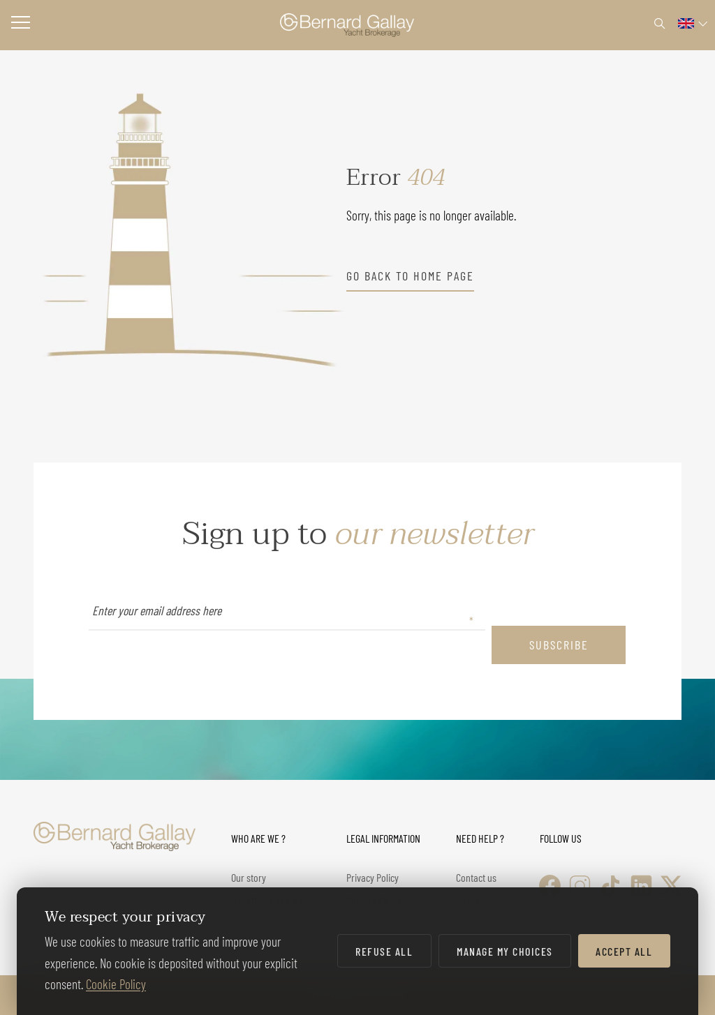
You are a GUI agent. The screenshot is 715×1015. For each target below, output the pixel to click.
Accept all (624, 951)
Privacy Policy (372, 877)
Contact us (476, 877)
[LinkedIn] (641, 885)
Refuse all (384, 951)
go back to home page (410, 275)
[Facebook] (550, 885)
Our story (248, 877)
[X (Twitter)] (671, 885)
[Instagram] (580, 885)
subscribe (559, 644)
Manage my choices (505, 951)
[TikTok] (610, 885)
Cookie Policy (116, 984)
